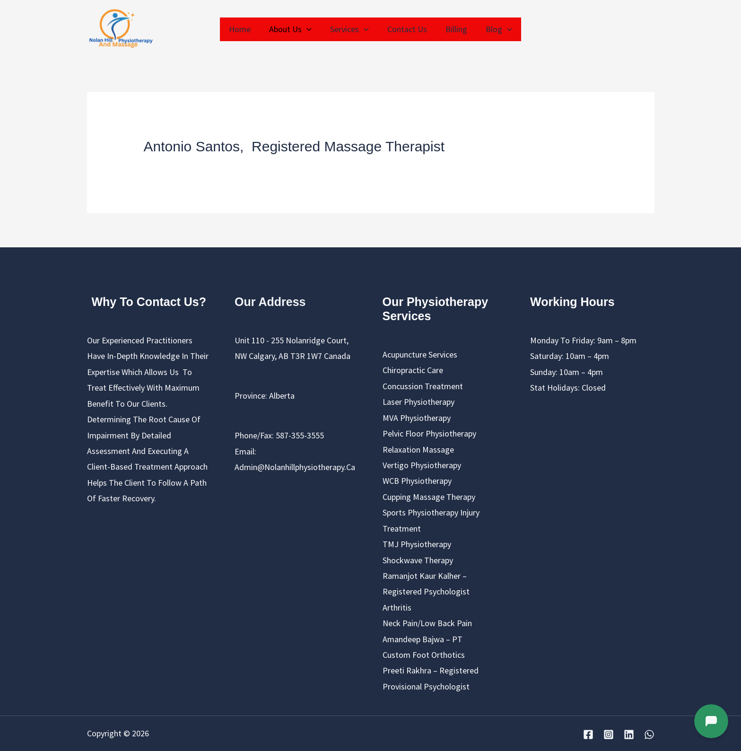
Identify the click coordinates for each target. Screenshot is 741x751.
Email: (245, 451)
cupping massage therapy (429, 496)
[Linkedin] (629, 734)
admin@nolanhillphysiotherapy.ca (295, 467)
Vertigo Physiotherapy (422, 465)
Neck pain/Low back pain (427, 623)
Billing (454, 29)
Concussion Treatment (423, 386)
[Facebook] (588, 734)
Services (350, 29)
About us (292, 29)
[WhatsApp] (649, 734)
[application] (309, 29)
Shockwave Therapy (418, 560)
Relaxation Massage (418, 449)
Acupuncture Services (420, 354)
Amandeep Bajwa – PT (422, 639)
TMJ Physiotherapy (417, 544)
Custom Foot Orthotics (424, 654)
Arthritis (397, 607)
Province (250, 395)
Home (243, 29)
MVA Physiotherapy (417, 417)
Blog (495, 29)
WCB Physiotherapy (417, 480)
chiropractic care (413, 370)
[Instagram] (608, 734)
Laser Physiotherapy (418, 401)
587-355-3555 (300, 435)
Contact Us (406, 29)
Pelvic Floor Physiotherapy (429, 433)
